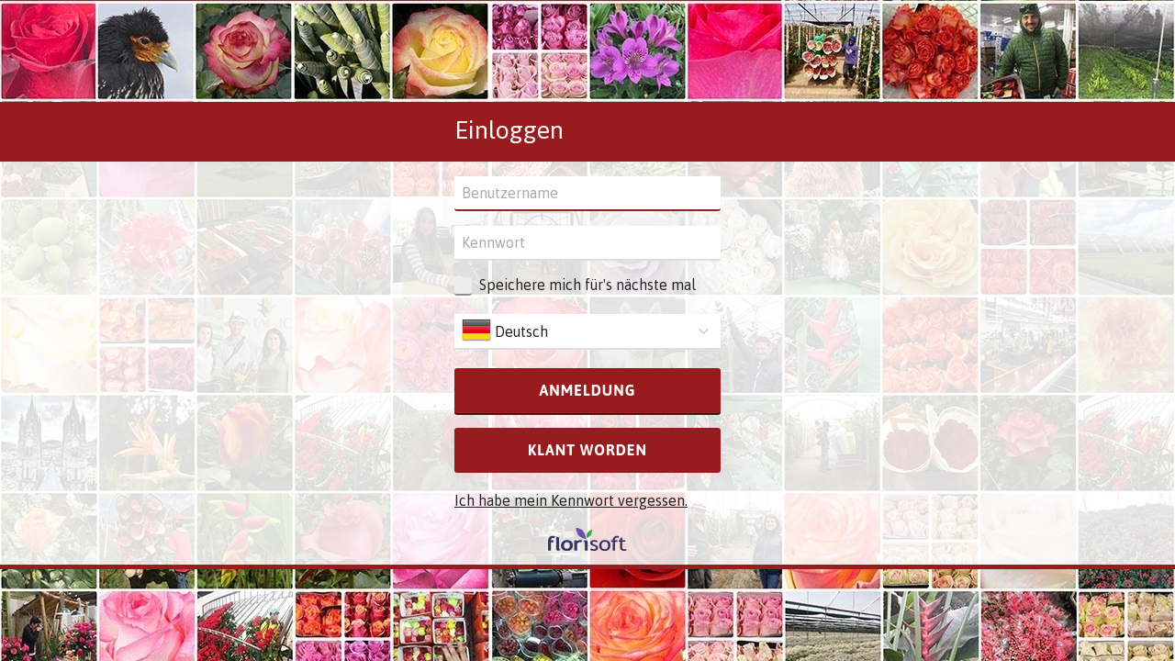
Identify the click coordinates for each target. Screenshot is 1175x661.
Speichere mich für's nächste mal (587, 284)
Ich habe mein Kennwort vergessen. (571, 500)
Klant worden (587, 450)
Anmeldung (587, 390)
